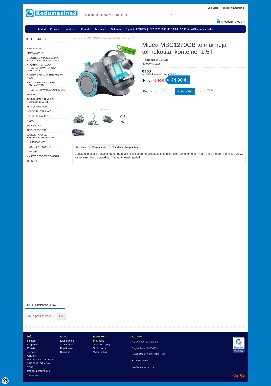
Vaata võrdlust (100, 352)
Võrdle (210, 90)
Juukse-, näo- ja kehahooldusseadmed (41, 136)
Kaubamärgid (67, 341)
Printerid (33, 151)
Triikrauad (34, 125)
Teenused (100, 29)
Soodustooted (67, 344)
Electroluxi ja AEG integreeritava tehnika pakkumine (41, 68)
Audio (30, 121)
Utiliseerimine (34, 376)
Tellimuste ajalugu (102, 344)
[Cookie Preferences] (5, 380)
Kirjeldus (80, 147)
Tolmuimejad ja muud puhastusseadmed (40, 100)
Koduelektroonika (39, 147)
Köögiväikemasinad (39, 111)
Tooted (42, 29)
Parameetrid (99, 147)
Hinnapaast (34, 48)
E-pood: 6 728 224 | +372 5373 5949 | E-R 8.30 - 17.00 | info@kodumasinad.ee (170, 29)
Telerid (32, 94)
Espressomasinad (38, 116)
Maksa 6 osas (35, 53)
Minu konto (98, 341)
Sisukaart (65, 352)
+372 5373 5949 (140, 360)
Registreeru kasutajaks (232, 8)
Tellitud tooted (100, 348)
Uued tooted (66, 348)
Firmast (54, 29)
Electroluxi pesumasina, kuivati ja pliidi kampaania (43, 59)
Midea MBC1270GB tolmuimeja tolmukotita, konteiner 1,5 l (108, 38)
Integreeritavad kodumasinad (46, 90)
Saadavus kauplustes (125, 147)
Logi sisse (213, 8)
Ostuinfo (116, 29)
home (75, 38)
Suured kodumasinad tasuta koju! (45, 76)
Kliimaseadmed (36, 142)
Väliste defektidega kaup (43, 156)
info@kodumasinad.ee (143, 367)
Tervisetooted (36, 130)
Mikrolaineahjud (37, 106)
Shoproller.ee (239, 376)
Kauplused (70, 29)
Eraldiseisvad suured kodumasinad (41, 84)
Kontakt (85, 29)
